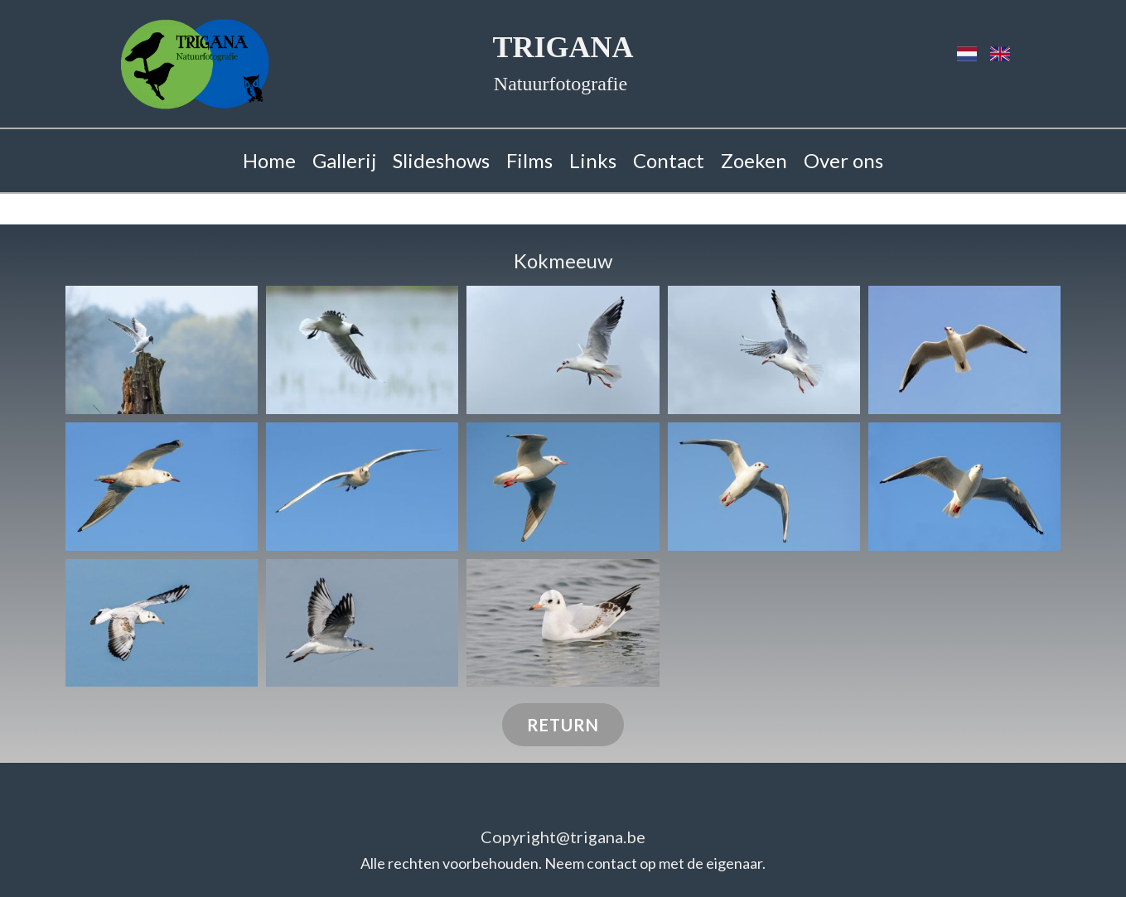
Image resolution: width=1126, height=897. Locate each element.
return (563, 725)
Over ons (843, 160)
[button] (161, 350)
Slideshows (441, 160)
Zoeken (754, 160)
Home (269, 160)
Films (529, 160)
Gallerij (344, 160)
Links (592, 160)
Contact (668, 160)
